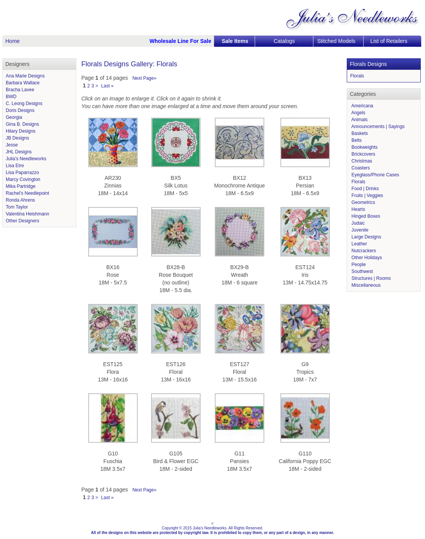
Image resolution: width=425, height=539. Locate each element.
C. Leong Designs (24, 103)
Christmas (361, 161)
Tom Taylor (17, 207)
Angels (357, 112)
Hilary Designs (20, 131)
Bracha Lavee (20, 89)
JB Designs (17, 138)
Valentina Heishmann (27, 214)
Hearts (357, 209)
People (358, 264)
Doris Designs (20, 110)
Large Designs (365, 237)
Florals (357, 76)
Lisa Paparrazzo (22, 172)
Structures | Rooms (370, 278)
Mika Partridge (20, 186)
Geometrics (362, 202)
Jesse (12, 145)
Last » (107, 86)
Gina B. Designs (22, 124)
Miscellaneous (365, 285)
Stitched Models (336, 41)
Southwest (361, 271)
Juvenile (359, 230)
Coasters (360, 168)
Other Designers (22, 220)
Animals (358, 119)
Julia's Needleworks (26, 158)
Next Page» (144, 78)
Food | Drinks (364, 188)
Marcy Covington (23, 179)
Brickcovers (362, 154)
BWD (11, 96)
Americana (361, 105)
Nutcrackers (363, 250)
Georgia (14, 117)
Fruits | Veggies (366, 195)
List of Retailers (389, 41)
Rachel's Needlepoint (27, 193)
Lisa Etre (15, 165)
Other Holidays (366, 257)
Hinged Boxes (365, 216)
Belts (356, 140)
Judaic (357, 223)
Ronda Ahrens (20, 200)
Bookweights (363, 147)
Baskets (359, 133)
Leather (358, 243)
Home (12, 41)
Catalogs (284, 41)
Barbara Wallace (23, 82)
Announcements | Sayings (377, 126)
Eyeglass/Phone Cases (374, 174)
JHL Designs (19, 151)
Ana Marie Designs (25, 76)
